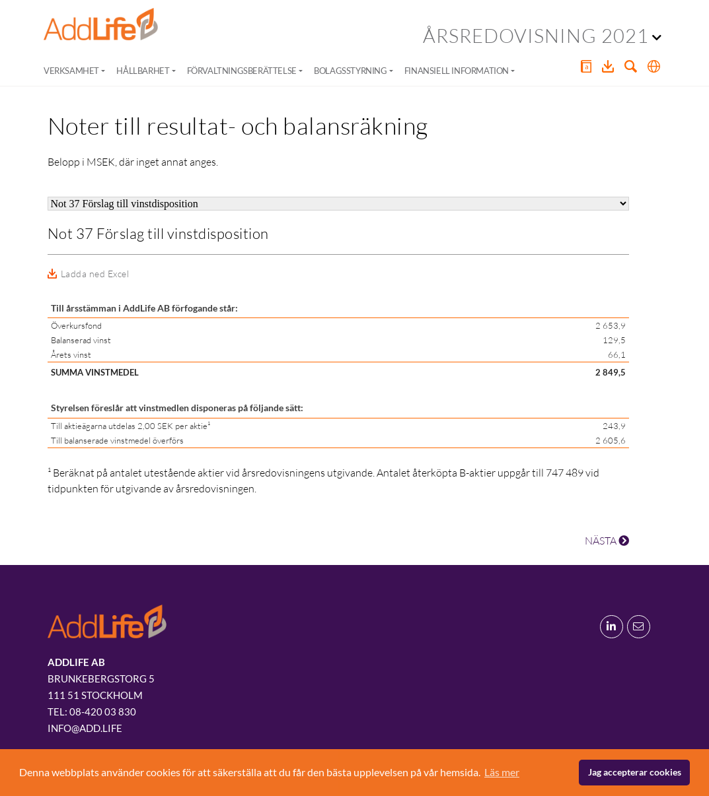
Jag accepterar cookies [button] (634, 772)
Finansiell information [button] (456, 70)
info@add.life (85, 728)
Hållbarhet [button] (142, 70)
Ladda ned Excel (95, 274)
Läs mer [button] (501, 772)
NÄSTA (607, 540)
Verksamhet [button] (71, 70)
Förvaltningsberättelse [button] (242, 70)
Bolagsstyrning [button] (350, 70)
